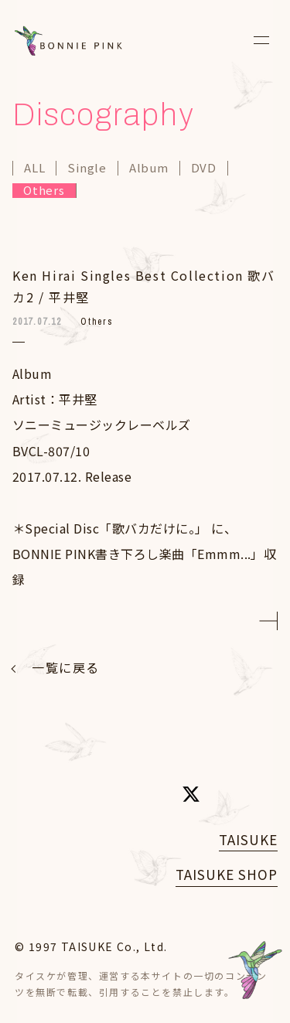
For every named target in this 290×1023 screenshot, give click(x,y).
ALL (34, 168)
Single (87, 168)
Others (44, 190)
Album (149, 168)
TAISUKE (248, 839)
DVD (204, 168)
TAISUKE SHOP (227, 874)
